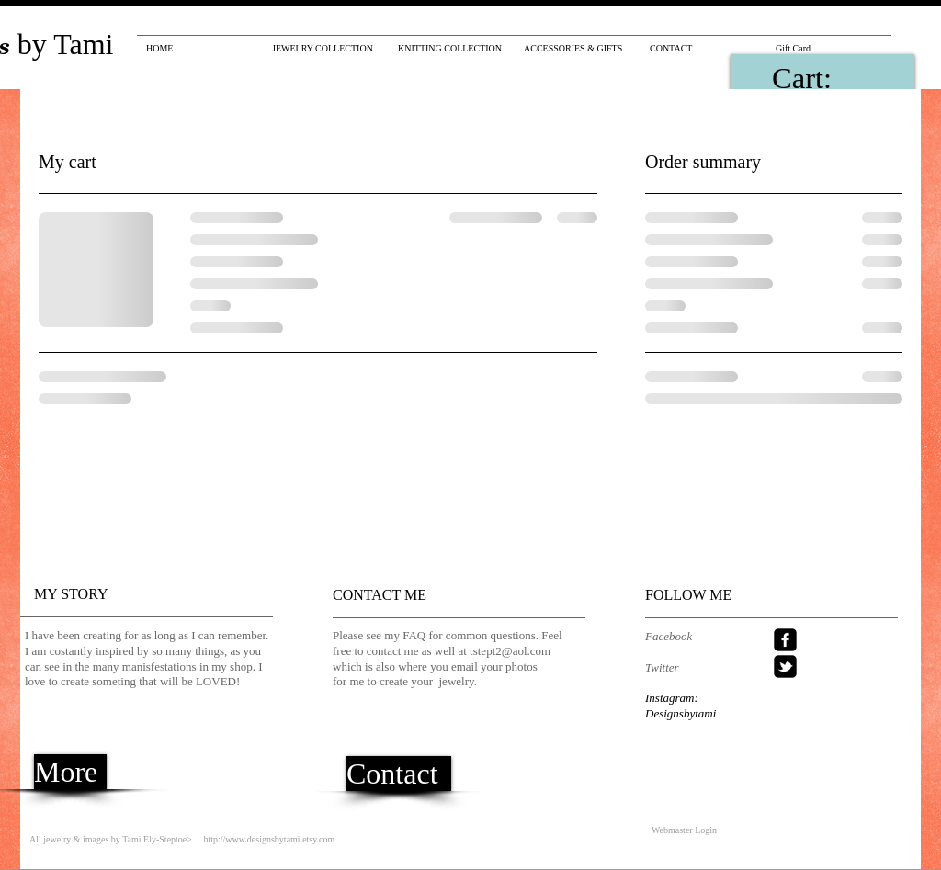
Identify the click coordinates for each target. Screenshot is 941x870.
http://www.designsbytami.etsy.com (268, 839)
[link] (829, 78)
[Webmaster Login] (684, 829)
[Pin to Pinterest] (688, 78)
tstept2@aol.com (510, 651)
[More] (70, 771)
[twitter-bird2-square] (785, 666)
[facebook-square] (785, 639)
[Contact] (398, 773)
